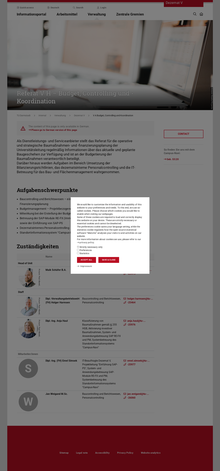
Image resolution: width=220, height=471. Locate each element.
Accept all (86, 260)
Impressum (84, 266)
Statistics (83, 253)
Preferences (84, 250)
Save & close (108, 260)
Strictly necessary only (89, 247)
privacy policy (85, 242)
